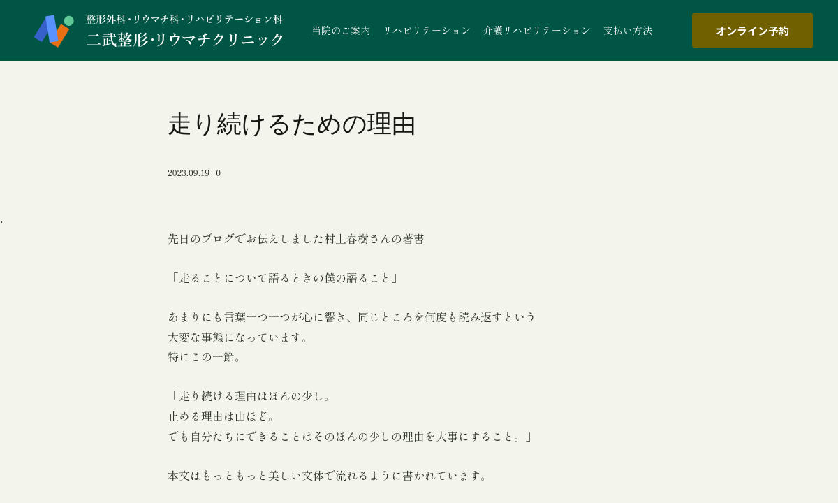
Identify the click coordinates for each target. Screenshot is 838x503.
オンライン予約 (752, 30)
